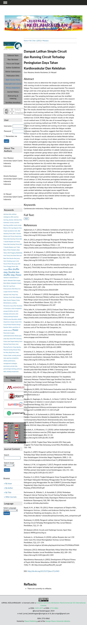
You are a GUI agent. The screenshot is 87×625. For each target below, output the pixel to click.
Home (26, 41)
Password (7, 131)
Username (8, 126)
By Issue (8, 483)
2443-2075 (39, 608)
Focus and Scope (13, 63)
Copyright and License (12, 84)
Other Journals (10, 497)
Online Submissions (13, 71)
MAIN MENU (5, 2)
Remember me (11, 136)
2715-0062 (54, 608)
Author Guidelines (13, 67)
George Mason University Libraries (58, 621)
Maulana (45, 41)
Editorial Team (13, 55)
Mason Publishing (30, 621)
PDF (26, 219)
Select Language (9, 508)
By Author (9, 488)
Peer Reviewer (13, 59)
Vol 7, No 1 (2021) (35, 41)
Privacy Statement (13, 88)
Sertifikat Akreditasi (13, 102)
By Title (8, 492)
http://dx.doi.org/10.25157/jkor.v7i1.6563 (43, 571)
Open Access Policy (13, 80)
